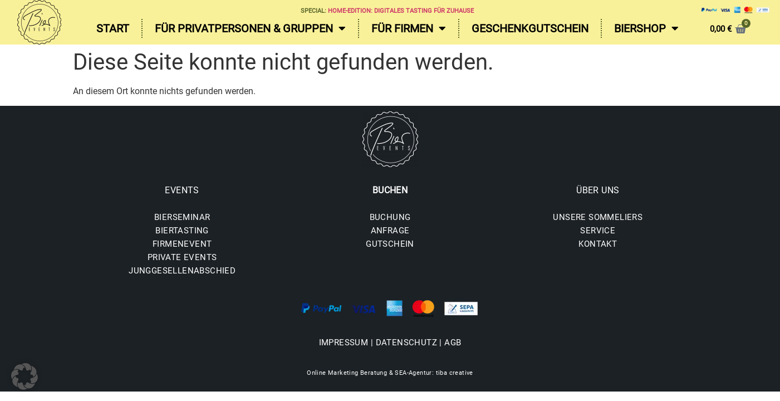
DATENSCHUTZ (406, 343)
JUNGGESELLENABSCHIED (182, 271)
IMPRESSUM (344, 343)
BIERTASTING (181, 231)
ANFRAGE (390, 231)
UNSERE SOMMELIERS (597, 217)
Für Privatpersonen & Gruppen (250, 28)
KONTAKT (597, 244)
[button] (24, 376)
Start (112, 28)
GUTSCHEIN (390, 244)
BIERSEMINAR (182, 217)
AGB (452, 343)
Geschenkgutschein (530, 28)
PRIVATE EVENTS (182, 257)
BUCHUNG (390, 217)
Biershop (646, 28)
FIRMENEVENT (182, 244)
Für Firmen (408, 28)
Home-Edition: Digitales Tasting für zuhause (401, 10)
